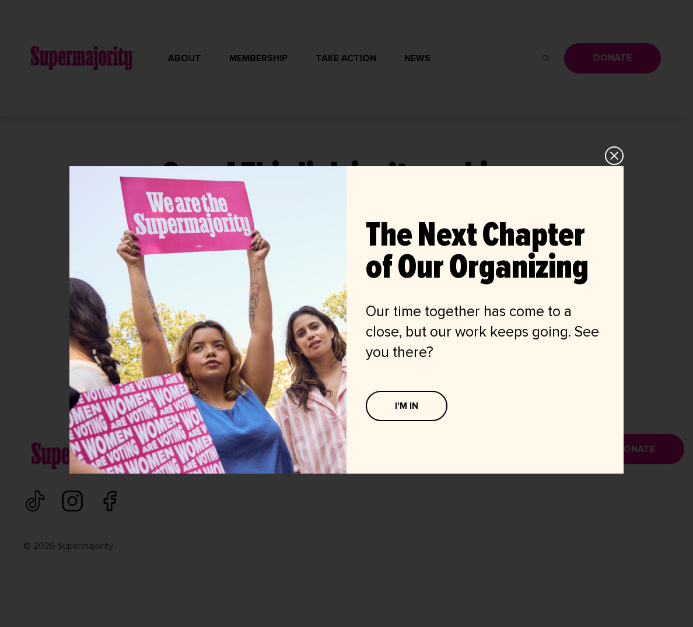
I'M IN (406, 406)
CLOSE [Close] (615, 155)
